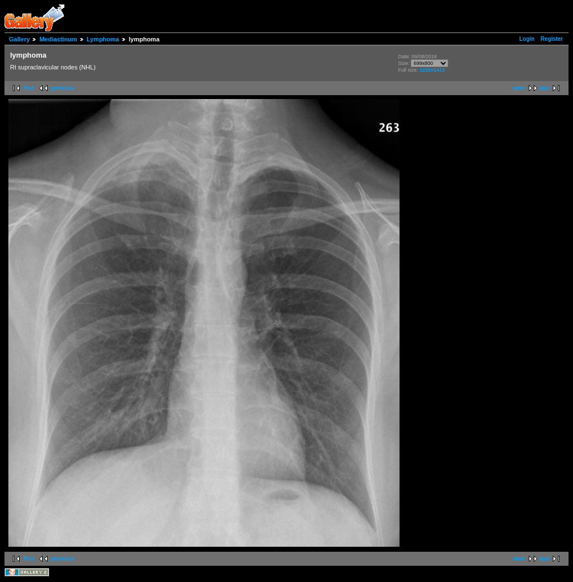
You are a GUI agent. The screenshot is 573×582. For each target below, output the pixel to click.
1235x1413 (432, 70)
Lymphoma (103, 39)
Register (552, 39)
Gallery (19, 39)
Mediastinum (58, 39)
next (519, 88)
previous (62, 88)
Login (526, 39)
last (544, 88)
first (29, 88)
